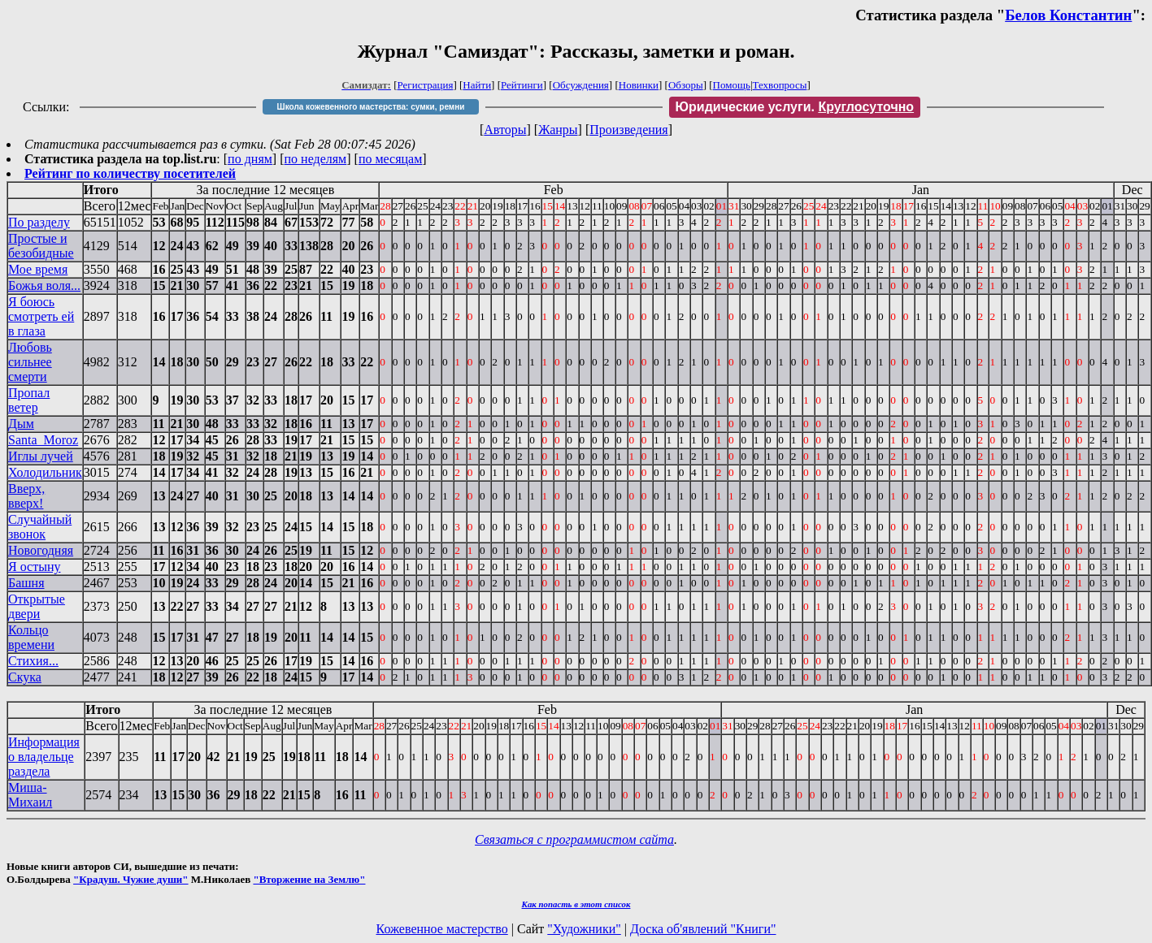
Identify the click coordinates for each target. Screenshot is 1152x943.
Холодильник (45, 472)
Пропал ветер (29, 400)
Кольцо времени (31, 637)
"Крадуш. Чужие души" (131, 879)
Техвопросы (780, 85)
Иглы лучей (40, 456)
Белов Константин (1068, 15)
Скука (24, 677)
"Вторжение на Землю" (309, 879)
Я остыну (34, 566)
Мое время (37, 269)
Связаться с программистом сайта (574, 839)
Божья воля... (44, 285)
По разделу (39, 222)
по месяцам (390, 159)
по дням (250, 159)
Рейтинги (522, 85)
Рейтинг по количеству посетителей (130, 173)
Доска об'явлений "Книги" (703, 929)
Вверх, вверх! (26, 496)
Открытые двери (36, 606)
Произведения (628, 129)
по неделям (316, 159)
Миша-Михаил (30, 795)
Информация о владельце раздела (44, 756)
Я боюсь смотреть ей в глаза (41, 316)
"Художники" (583, 929)
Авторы (505, 129)
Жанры (557, 129)
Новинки (639, 85)
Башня (26, 583)
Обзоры (685, 85)
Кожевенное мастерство (442, 929)
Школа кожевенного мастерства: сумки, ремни (371, 106)
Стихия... (33, 661)
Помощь (731, 85)
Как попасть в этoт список (576, 904)
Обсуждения (581, 85)
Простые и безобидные (41, 245)
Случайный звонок (40, 527)
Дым (21, 423)
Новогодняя (40, 550)
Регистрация (426, 85)
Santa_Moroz (43, 440)
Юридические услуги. (795, 107)
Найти (477, 85)
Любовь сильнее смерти (30, 361)
